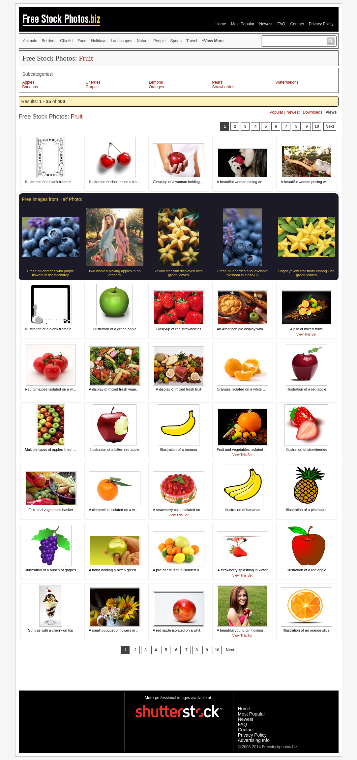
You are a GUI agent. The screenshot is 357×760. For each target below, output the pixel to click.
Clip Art (66, 41)
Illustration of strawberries (306, 449)
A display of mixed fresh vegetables (117, 389)
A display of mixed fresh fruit (178, 389)
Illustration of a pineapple (306, 510)
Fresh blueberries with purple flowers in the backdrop (50, 273)
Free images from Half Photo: (52, 199)
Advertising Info (254, 740)
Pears (217, 82)
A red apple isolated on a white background (187, 630)
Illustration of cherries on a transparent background (130, 182)
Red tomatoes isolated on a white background (62, 389)
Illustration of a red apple (306, 389)
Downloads (312, 112)
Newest (265, 24)
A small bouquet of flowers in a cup (117, 630)
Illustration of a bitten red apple (114, 449)
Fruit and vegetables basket (50, 510)
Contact (297, 24)
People (159, 41)
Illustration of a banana (178, 449)
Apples (28, 82)
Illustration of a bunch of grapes (50, 570)
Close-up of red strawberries (178, 329)
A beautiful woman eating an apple (244, 182)
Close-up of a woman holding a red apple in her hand (195, 182)
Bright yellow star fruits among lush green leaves (306, 273)
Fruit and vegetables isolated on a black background (259, 449)
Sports (176, 41)
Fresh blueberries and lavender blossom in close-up (242, 273)
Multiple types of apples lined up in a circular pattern (66, 449)
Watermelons (287, 82)
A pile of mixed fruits (306, 329)
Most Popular (242, 24)
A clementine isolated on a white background (125, 510)
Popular (276, 112)
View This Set (306, 334)
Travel (191, 41)
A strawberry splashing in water (242, 570)
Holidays (98, 41)
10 (316, 126)
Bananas (30, 87)
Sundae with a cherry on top (50, 630)
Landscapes (121, 41)
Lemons (156, 82)
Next (329, 126)
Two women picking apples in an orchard (114, 273)
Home (221, 24)
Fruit (86, 58)
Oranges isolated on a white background (249, 389)
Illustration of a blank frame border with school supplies (69, 329)
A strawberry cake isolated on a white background (193, 510)
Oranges (156, 87)
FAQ (281, 24)
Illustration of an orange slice (306, 630)
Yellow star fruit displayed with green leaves (178, 273)
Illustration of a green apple (114, 329)
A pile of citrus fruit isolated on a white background (193, 570)
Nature (143, 41)
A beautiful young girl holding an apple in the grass (257, 630)
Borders (48, 41)
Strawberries (223, 87)
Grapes (92, 87)
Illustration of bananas (242, 510)
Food (81, 41)
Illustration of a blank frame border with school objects (68, 182)
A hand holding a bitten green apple (117, 570)
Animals (30, 41)
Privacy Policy (321, 24)
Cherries (93, 82)
